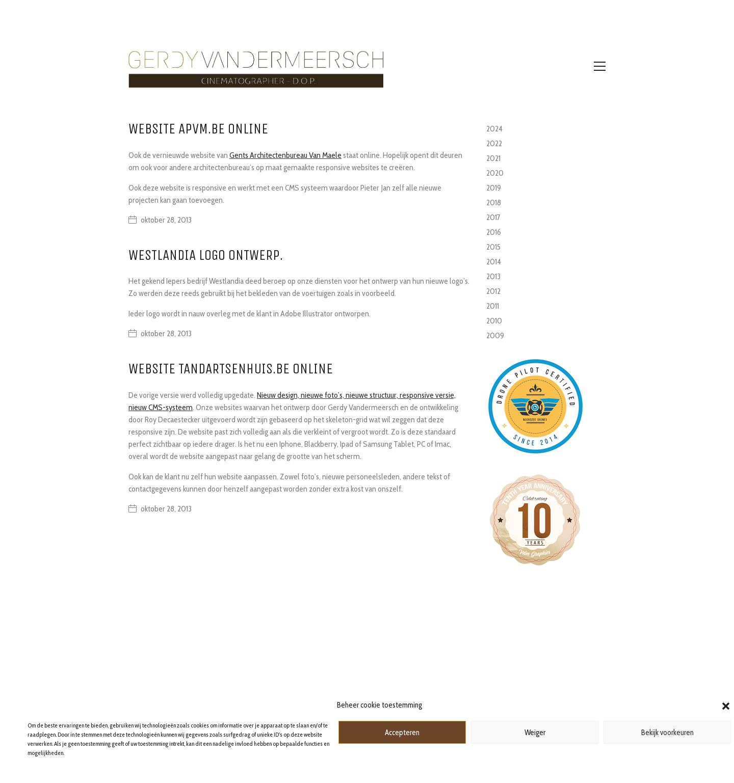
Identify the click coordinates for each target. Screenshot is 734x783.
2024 (494, 128)
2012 (493, 291)
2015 (493, 247)
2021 (493, 158)
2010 (494, 321)
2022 (494, 143)
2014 (493, 261)
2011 (492, 306)
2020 (495, 173)
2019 (493, 188)
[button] (726, 705)
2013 (493, 276)
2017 (493, 217)
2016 (493, 232)
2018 (493, 202)
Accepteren (402, 732)
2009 (495, 335)
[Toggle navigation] (600, 66)
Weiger (535, 732)
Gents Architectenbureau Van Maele (285, 155)
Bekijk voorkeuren (667, 732)
